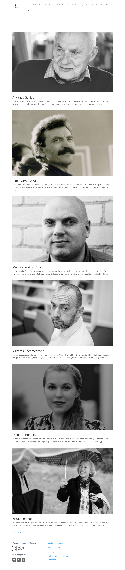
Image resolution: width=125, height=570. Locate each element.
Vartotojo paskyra (97, 5)
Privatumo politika (54, 547)
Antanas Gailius (23, 97)
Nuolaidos (42, 5)
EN (107, 5)
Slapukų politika (54, 552)
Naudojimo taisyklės (55, 543)
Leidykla (82, 5)
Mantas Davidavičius (26, 267)
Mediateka (70, 5)
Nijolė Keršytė (22, 519)
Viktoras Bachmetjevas (28, 351)
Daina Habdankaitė (25, 435)
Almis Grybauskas (24, 181)
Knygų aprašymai (55, 5)
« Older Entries (18, 533)
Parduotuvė (29, 5)
